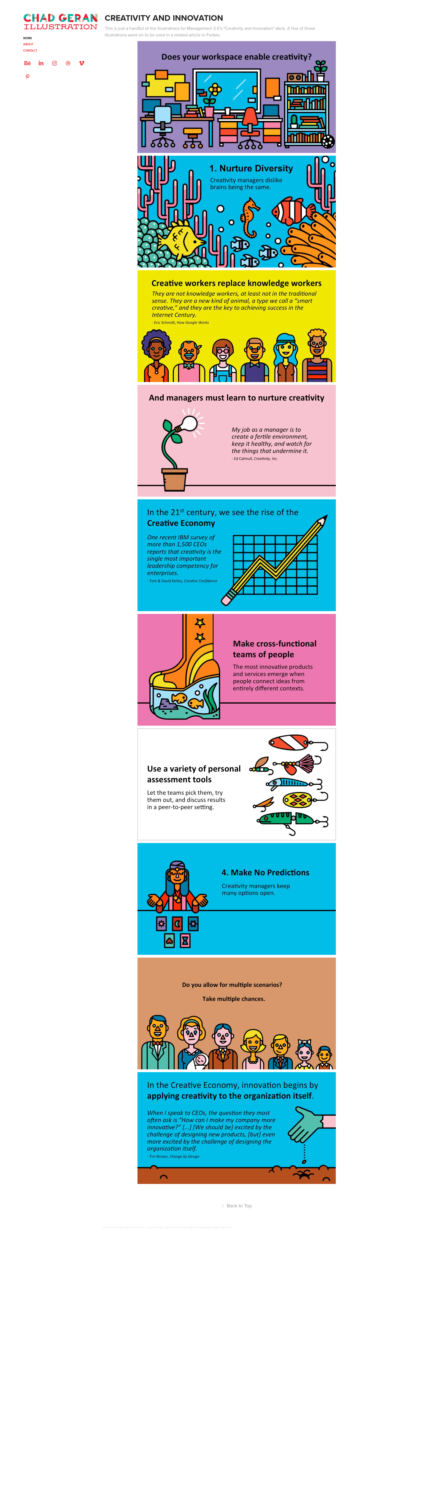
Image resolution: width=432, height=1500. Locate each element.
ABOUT (28, 44)
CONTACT (30, 50)
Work (27, 38)
